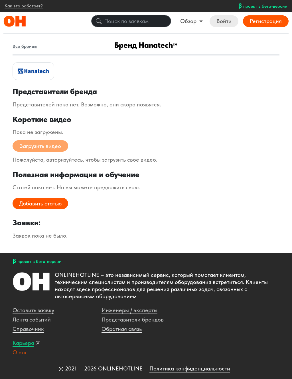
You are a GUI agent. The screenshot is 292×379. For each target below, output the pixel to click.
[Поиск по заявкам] (131, 21)
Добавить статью (40, 203)
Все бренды (25, 46)
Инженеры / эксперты (129, 310)
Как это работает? (24, 6)
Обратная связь (122, 329)
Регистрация (266, 21)
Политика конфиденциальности (189, 368)
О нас (20, 352)
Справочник (28, 329)
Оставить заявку (33, 310)
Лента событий (32, 319)
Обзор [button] (189, 21)
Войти (224, 21)
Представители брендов (133, 319)
